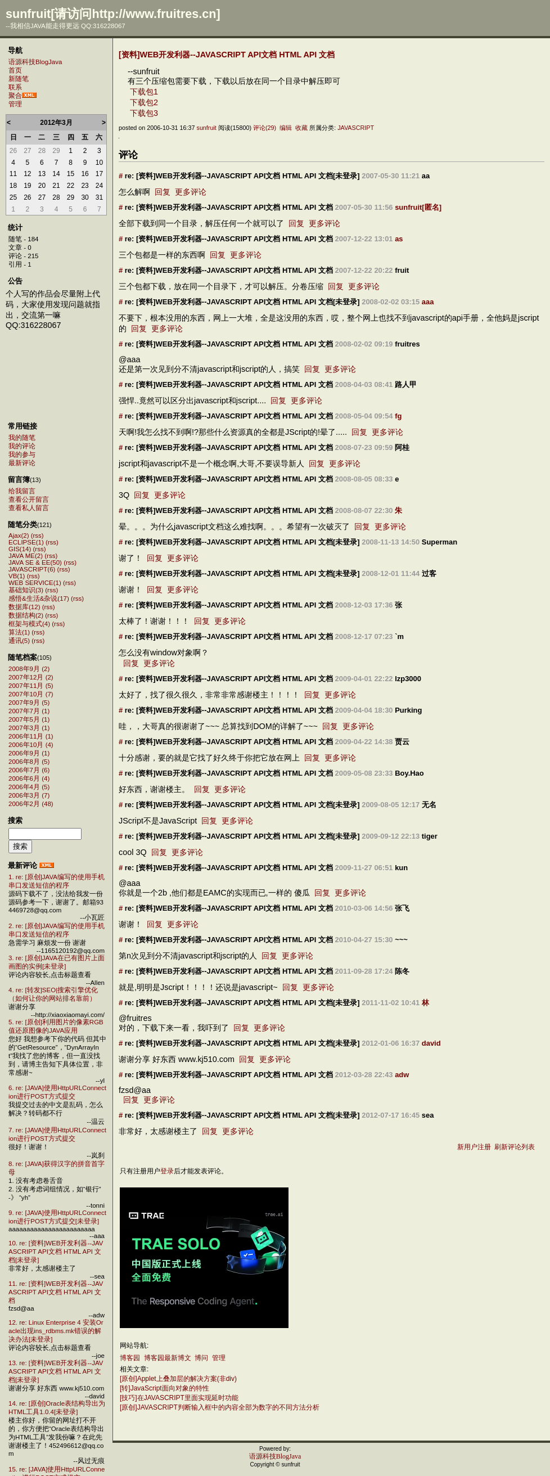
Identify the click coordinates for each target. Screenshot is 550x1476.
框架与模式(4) (29, 623)
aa (426, 176)
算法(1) (19, 632)
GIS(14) (19, 549)
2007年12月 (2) (30, 677)
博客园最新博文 (167, 1358)
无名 (429, 804)
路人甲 (406, 384)
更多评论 (190, 191)
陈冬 (402, 971)
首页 (15, 70)
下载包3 (144, 113)
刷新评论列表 (514, 1147)
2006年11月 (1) (30, 736)
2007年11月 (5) (30, 685)
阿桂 (402, 447)
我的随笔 (21, 437)
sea (428, 1115)
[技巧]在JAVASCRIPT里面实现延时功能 (179, 1398)
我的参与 (21, 454)
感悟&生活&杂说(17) (38, 598)
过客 (429, 573)
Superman (439, 542)
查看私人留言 (28, 508)
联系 (15, 87)
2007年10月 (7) (30, 694)
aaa (428, 302)
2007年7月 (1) (28, 711)
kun (401, 867)
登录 (167, 1171)
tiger (430, 836)
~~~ (401, 939)
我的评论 (21, 446)
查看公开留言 (28, 499)
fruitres (407, 344)
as (399, 239)
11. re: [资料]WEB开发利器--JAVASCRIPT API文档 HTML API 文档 (55, 1292)
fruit (402, 270)
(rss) (37, 535)
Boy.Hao (409, 773)
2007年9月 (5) (28, 702)
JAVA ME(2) (25, 555)
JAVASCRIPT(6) (31, 569)
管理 (15, 104)
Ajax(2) (18, 535)
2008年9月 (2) (28, 668)
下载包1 (144, 91)
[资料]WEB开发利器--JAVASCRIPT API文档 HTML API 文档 (227, 54)
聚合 (15, 95)
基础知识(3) (25, 590)
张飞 (402, 908)
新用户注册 (474, 1147)
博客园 (130, 1358)
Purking (408, 710)
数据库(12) (24, 607)
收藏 (301, 127)
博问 (201, 1358)
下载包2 (144, 102)
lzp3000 (408, 678)
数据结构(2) (25, 615)
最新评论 (21, 463)
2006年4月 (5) (28, 787)
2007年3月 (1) (28, 727)
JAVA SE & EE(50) (35, 562)
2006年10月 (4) (30, 744)
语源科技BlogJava (35, 61)
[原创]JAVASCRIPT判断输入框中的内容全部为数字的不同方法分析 (219, 1407)
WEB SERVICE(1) (34, 582)
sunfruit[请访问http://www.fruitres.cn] (113, 14)
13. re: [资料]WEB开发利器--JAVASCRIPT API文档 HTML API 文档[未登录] (55, 1371)
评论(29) (264, 127)
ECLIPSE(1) (26, 542)
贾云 (402, 741)
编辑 (285, 127)
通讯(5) (19, 640)
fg (398, 416)
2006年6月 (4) (28, 778)
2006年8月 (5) (28, 761)
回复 (162, 191)
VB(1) (16, 576)
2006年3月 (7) (28, 795)
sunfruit (206, 127)
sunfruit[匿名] (418, 207)
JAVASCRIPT (355, 127)
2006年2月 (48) (30, 803)
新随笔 (18, 78)
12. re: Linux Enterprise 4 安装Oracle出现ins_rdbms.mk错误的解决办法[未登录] (55, 1331)
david (431, 1043)
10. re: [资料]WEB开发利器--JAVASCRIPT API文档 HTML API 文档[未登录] (55, 1251)
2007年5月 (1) (28, 719)
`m (399, 636)
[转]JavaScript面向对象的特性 (164, 1388)
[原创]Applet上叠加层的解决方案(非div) (178, 1379)
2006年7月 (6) (28, 770)
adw (402, 1074)
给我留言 (21, 491)
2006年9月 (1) (28, 753)
